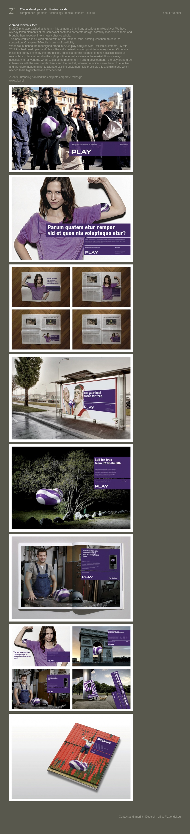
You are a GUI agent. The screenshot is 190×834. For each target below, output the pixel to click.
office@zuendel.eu (169, 816)
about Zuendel (172, 13)
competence (27, 13)
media (69, 13)
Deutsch (150, 816)
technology (56, 13)
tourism (79, 13)
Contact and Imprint (131, 816)
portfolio (42, 13)
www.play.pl (16, 80)
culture (91, 13)
